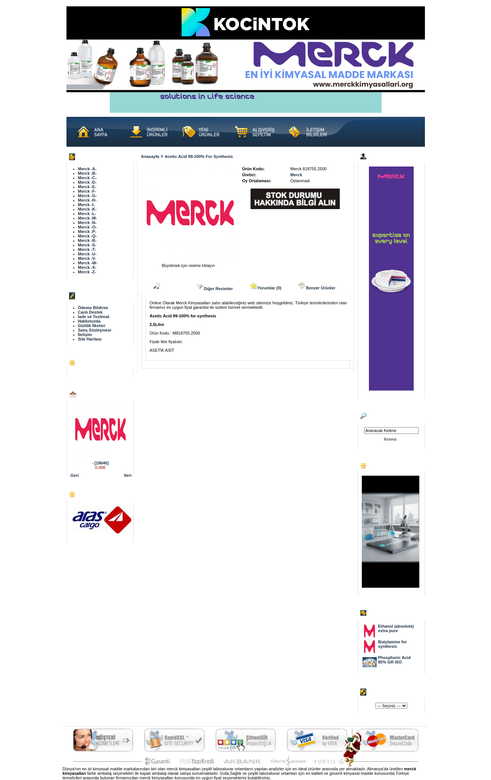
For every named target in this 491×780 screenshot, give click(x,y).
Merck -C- (87, 177)
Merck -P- (87, 231)
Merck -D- (87, 182)
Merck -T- (87, 249)
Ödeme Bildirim (93, 307)
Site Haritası (90, 339)
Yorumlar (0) (265, 286)
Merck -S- (87, 245)
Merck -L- (87, 213)
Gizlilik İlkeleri (91, 325)
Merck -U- (87, 254)
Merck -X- (87, 267)
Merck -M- (87, 218)
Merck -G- (87, 195)
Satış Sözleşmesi (94, 330)
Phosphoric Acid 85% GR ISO (394, 659)
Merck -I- (86, 204)
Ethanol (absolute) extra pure (396, 628)
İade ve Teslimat (93, 316)
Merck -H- (87, 200)
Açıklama (165, 286)
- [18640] (100, 463)
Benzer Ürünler (316, 286)
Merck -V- (87, 258)
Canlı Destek (90, 312)
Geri (75, 475)
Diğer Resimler (214, 286)
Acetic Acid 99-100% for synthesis (199, 156)
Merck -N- (87, 222)
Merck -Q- (87, 236)
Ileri (128, 475)
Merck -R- (87, 240)
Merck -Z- (87, 272)
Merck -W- (87, 263)
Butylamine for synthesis (392, 644)
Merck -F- (87, 191)
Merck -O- (87, 227)
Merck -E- (87, 186)
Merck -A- (87, 169)
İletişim (85, 334)
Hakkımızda (89, 321)
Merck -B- (87, 173)
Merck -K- (87, 209)
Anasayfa (150, 156)
